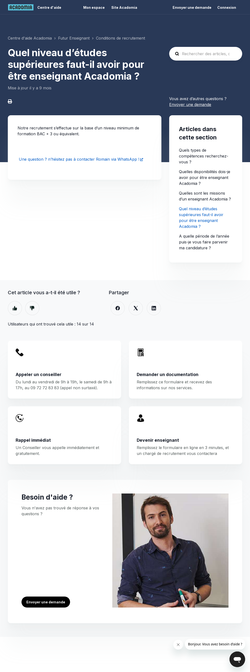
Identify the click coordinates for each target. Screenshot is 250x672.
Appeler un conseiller (39, 374)
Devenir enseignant (158, 440)
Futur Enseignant (74, 38)
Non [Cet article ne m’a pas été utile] (32, 308)
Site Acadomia (124, 7)
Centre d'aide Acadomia (30, 38)
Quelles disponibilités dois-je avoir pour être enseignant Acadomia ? (204, 177)
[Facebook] (118, 308)
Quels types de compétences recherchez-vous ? (203, 156)
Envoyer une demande (192, 7)
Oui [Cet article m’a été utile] (15, 308)
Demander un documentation (167, 374)
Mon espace (94, 7)
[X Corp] (136, 308)
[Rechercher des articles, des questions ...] (205, 54)
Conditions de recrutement (120, 38)
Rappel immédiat (33, 440)
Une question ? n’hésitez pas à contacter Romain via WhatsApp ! (78, 159)
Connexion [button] (226, 7)
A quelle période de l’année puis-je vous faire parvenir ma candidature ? (204, 242)
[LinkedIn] (154, 308)
